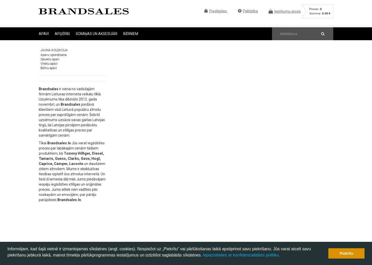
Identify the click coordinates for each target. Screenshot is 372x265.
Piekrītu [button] (346, 253)
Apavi (44, 34)
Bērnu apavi (49, 65)
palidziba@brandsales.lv (180, 230)
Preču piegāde (224, 227)
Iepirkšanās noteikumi (230, 219)
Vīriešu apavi (49, 60)
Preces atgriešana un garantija (236, 223)
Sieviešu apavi (50, 56)
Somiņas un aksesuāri (97, 34)
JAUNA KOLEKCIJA (54, 47)
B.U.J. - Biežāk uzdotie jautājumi (237, 215)
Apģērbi (63, 34)
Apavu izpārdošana (54, 52)
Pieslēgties (216, 11)
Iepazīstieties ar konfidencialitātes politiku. (241, 255)
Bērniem (130, 34)
